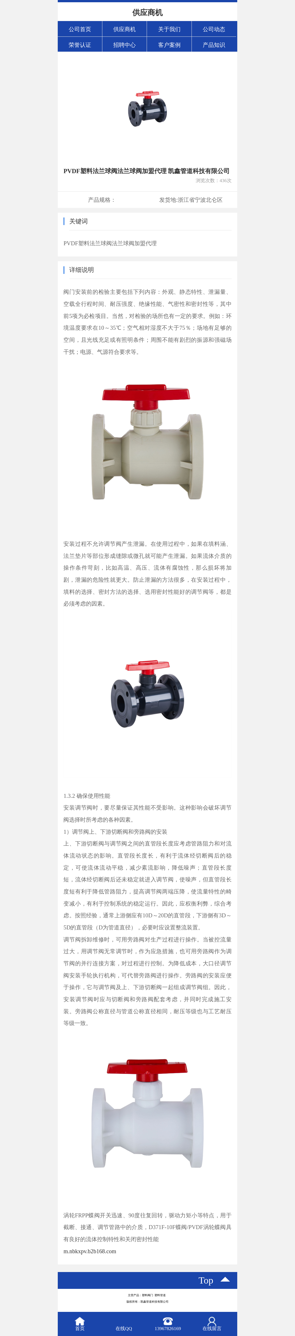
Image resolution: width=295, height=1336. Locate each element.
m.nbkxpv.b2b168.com (89, 1251)
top (206, 1280)
